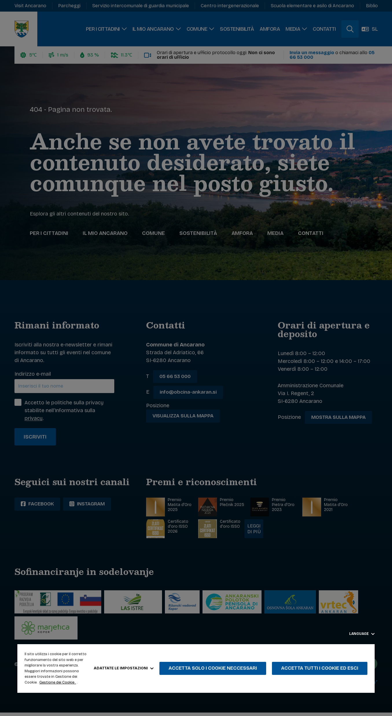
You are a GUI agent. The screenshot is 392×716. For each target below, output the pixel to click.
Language (362, 634)
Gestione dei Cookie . (57, 682)
